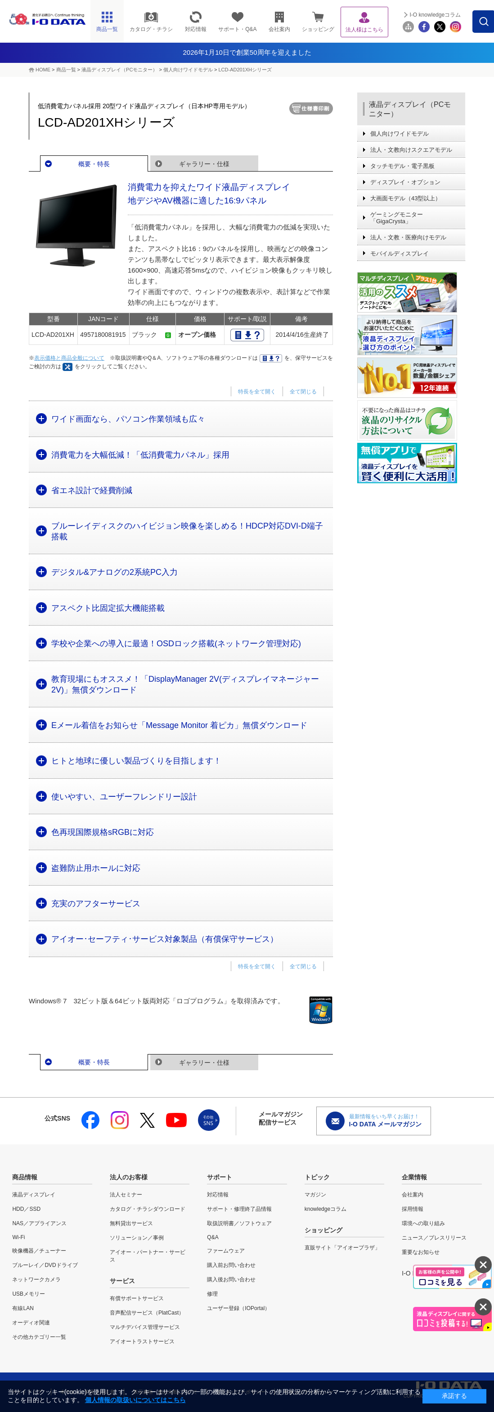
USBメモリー (28, 1294)
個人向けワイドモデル (188, 69)
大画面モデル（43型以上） (405, 198)
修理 (212, 1294)
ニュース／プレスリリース (434, 1238)
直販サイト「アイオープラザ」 (342, 1247)
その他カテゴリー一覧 (39, 1337)
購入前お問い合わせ (231, 1265)
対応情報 (218, 1194)
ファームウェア (226, 1251)
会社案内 (412, 1194)
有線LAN (22, 1308)
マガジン (315, 1194)
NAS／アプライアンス (39, 1223)
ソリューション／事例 (137, 1238)
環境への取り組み (423, 1223)
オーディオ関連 (31, 1322)
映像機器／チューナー (39, 1251)
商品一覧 (66, 69)
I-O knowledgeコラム (435, 15)
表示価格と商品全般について (69, 358)
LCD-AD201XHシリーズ (245, 69)
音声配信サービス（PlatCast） (147, 1313)
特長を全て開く (257, 391)
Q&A (212, 1237)
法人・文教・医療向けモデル (408, 237)
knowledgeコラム (325, 1209)
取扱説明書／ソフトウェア (239, 1223)
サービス (122, 1280)
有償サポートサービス (137, 1298)
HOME (43, 69)
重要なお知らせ (421, 1252)
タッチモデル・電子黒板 (402, 166)
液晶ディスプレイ (33, 1194)
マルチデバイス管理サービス (145, 1327)
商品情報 (24, 1177)
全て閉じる (303, 391)
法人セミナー (126, 1194)
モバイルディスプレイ (399, 253)
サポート (219, 1177)
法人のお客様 (129, 1177)
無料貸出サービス (131, 1223)
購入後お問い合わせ (231, 1279)
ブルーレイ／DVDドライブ (44, 1265)
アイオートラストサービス (142, 1341)
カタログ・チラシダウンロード (147, 1209)
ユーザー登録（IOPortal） (238, 1308)
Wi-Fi (18, 1237)
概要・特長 (94, 164)
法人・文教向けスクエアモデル (411, 149)
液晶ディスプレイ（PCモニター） (119, 69)
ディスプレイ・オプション (405, 182)
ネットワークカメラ (36, 1279)
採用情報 (412, 1209)
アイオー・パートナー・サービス (147, 1256)
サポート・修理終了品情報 (239, 1209)
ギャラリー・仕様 (204, 164)
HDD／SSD (26, 1209)
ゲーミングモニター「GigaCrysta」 (396, 218)
